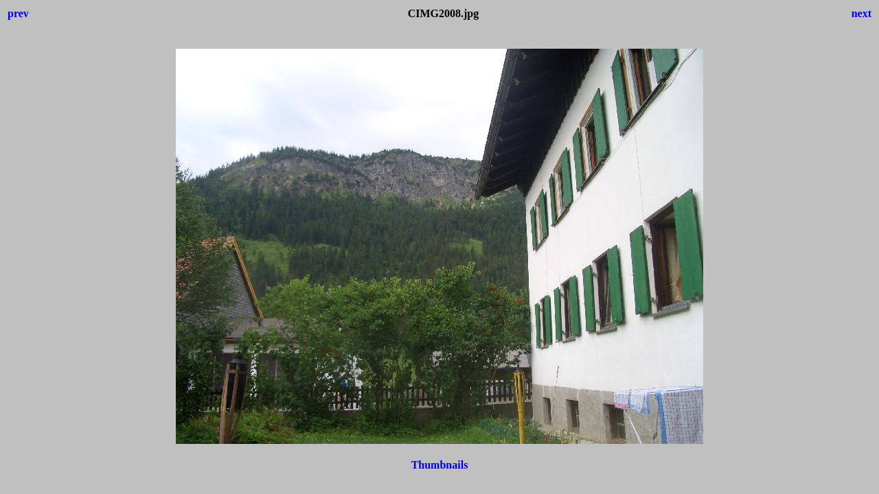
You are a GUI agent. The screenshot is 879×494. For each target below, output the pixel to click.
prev (18, 13)
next (861, 13)
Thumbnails (439, 465)
